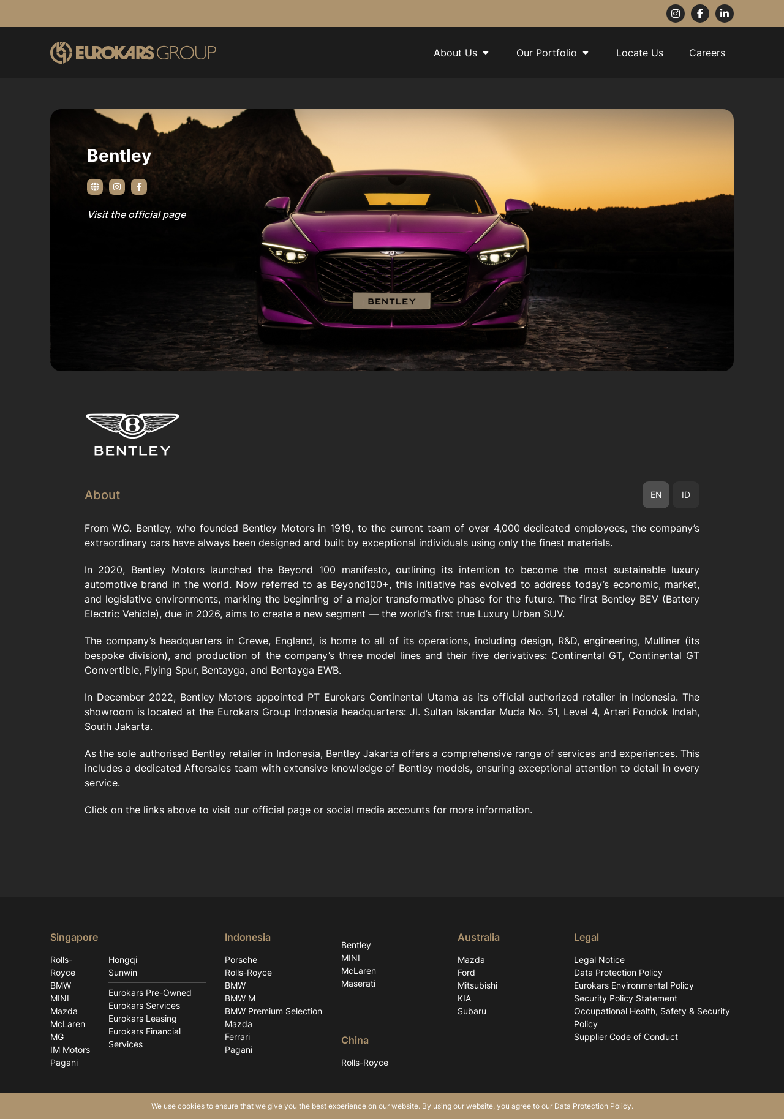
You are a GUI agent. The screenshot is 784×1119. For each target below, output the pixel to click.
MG (57, 1036)
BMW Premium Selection (273, 1011)
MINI (59, 998)
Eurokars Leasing (142, 1018)
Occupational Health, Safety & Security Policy (652, 1017)
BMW (60, 985)
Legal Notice (599, 959)
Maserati (358, 983)
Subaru (472, 1011)
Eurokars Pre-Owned (150, 992)
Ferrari (237, 1036)
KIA (464, 998)
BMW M (240, 998)
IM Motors (70, 1049)
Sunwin (122, 972)
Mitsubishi (477, 985)
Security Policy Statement (625, 998)
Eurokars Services (144, 1005)
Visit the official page (136, 214)
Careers (707, 53)
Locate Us (639, 53)
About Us (462, 53)
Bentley (356, 945)
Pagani (64, 1062)
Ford (466, 972)
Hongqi (122, 959)
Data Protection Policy (618, 972)
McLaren (67, 1024)
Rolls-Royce (62, 966)
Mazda (64, 1011)
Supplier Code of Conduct (626, 1036)
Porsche (241, 959)
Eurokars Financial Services (144, 1037)
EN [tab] (656, 494)
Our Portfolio (553, 53)
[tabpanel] (392, 669)
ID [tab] (686, 494)
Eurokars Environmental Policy (634, 985)
